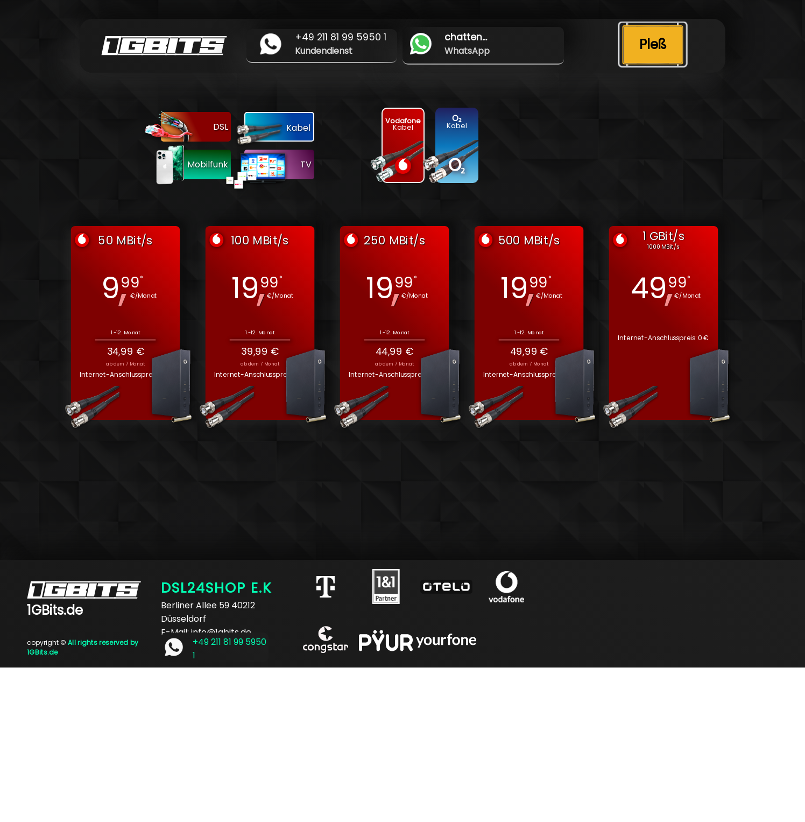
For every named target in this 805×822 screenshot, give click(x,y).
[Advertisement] (323, 743)
